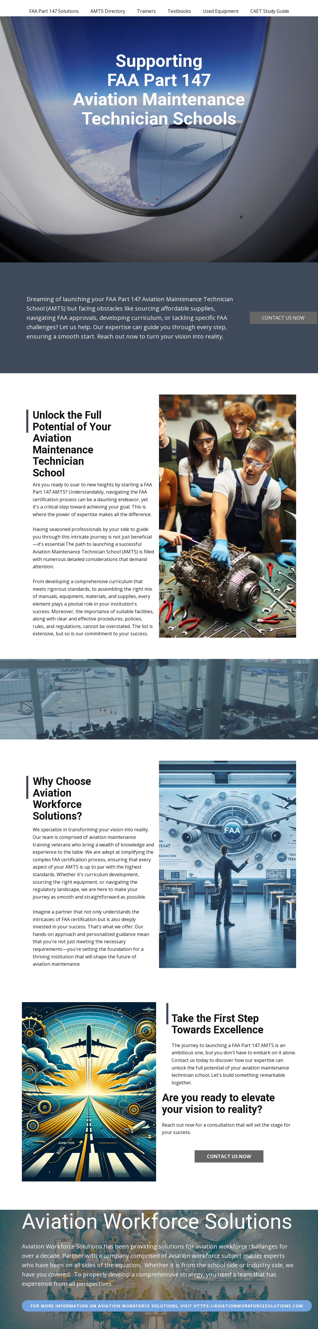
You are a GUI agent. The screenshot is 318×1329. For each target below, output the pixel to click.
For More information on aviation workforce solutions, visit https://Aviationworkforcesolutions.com (167, 1306)
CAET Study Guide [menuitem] (269, 11)
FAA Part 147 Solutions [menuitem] (54, 11)
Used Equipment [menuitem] (221, 11)
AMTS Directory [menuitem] (107, 11)
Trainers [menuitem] (146, 11)
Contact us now (283, 318)
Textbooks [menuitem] (179, 11)
